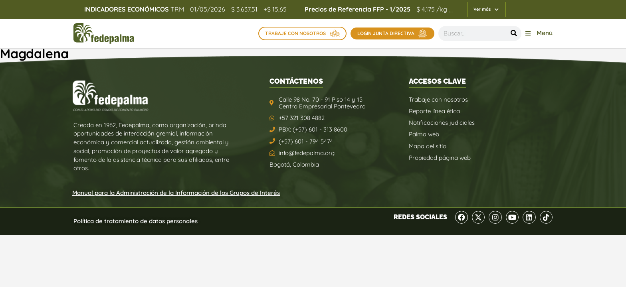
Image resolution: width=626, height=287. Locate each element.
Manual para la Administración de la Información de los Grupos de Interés (176, 193)
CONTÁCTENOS (296, 81)
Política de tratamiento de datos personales (135, 221)
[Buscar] (513, 33)
